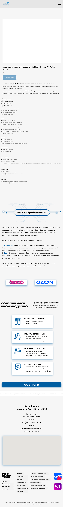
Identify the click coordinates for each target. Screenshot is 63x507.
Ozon (6, 253)
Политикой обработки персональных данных (32, 504)
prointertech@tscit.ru (31, 428)
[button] (31, 384)
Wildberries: (8, 245)
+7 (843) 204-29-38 (31, 422)
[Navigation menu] (59, 4)
